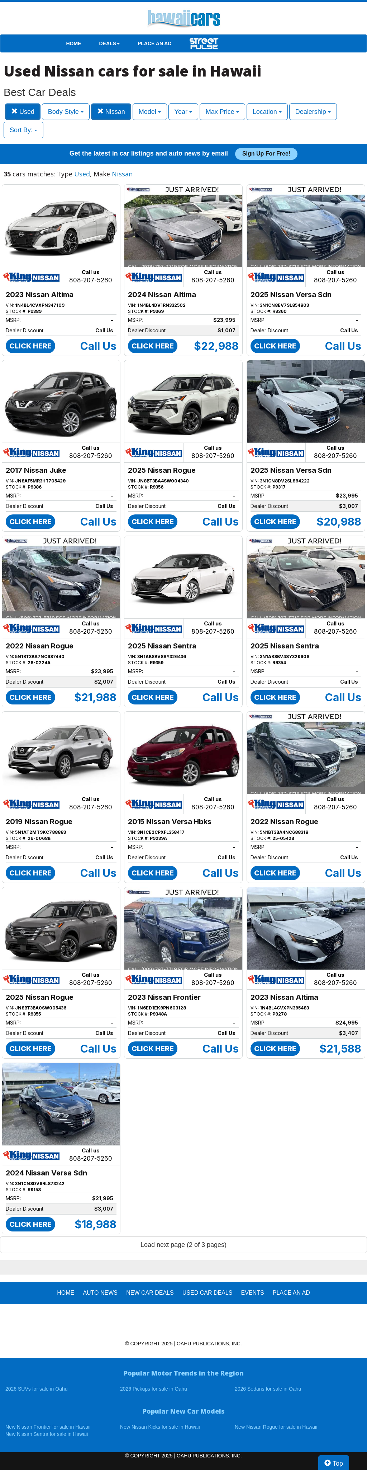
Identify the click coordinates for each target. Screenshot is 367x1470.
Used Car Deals (207, 1293)
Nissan (111, 111)
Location (267, 111)
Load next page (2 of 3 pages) (183, 1244)
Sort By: (23, 130)
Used (22, 111)
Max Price (222, 111)
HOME (73, 43)
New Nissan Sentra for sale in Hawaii (46, 1434)
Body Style (66, 111)
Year (183, 111)
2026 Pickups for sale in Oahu (153, 1389)
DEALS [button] (109, 43)
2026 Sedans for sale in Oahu (268, 1389)
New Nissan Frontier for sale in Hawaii (47, 1427)
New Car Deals (149, 1293)
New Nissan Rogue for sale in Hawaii (276, 1427)
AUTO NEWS (100, 1293)
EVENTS (252, 1293)
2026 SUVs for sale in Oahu (36, 1389)
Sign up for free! (266, 154)
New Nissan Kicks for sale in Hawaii (160, 1427)
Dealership (313, 111)
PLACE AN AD (155, 43)
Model (150, 111)
